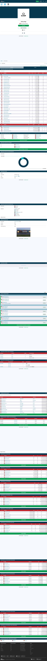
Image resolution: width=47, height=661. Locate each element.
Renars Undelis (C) (6, 105)
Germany (2, 649)
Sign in (41, 1)
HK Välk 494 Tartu (6, 297)
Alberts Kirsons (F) (3, 411)
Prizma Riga (21, 403)
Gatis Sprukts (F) (3, 406)
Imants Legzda (15, 137)
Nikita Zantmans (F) (6, 99)
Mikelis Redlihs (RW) (6, 91)
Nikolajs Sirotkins (38, 138)
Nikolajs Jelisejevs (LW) (7, 87)
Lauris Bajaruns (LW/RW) (7, 77)
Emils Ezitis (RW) (6, 76)
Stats (35, 67)
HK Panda (21, 411)
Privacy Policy (31, 648)
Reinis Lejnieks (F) (7, 501)
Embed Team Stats (43, 65)
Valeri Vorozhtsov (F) (6, 115)
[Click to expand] (46, 69)
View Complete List (23, 414)
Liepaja (21, 401)
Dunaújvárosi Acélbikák (7, 303)
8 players (14, 640)
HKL (33, 411)
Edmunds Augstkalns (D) (7, 104)
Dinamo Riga (6, 314)
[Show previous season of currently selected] (1, 63)
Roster (11, 67)
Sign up (37, 1)
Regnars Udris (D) (4, 306)
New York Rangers (22, 648)
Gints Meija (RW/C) (6, 110)
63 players (3, 640)
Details (44, 297)
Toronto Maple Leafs (22, 650)
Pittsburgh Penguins (22, 649)
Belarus (34, 412)
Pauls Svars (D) (6, 118)
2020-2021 (1, 356)
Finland (2, 648)
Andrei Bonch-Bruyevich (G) (7, 130)
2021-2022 (1, 354)
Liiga (16, 213)
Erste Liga (34, 400)
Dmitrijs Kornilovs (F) (7, 631)
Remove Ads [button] (26, 238)
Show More (23, 465)
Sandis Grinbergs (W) (6, 96)
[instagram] (22, 33)
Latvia (2, 74)
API (30, 650)
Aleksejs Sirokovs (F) (5, 296)
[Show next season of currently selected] (46, 63)
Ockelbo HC (5, 307)
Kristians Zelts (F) (7, 504)
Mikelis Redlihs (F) (5, 310)
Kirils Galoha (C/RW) (6, 79)
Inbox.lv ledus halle (16, 221)
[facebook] (24, 33)
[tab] (12, 67)
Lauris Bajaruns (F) (3, 398)
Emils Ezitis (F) (7, 477)
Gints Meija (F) (7, 531)
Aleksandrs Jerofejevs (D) (7, 85)
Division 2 (34, 409)
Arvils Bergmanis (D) (6, 93)
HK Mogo (21, 406)
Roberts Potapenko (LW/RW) (7, 113)
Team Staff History (23, 140)
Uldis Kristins (38, 137)
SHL (11, 647)
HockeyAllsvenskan (18, 212)
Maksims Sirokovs (17, 146)
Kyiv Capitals (21, 398)
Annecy (21, 409)
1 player (26, 640)
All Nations (2, 650)
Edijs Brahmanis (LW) (6, 88)
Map (19, 176)
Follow (23, 25)
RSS (30, 651)
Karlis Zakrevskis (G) (6, 127)
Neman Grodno (22, 412)
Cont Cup (9, 363)
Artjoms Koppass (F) (6, 116)
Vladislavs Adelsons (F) (5, 317)
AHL (11, 648)
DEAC (21, 400)
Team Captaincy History (23, 149)
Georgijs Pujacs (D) (6, 82)
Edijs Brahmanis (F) (3, 403)
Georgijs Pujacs (17, 144)
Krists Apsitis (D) (7, 513)
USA (1, 647)
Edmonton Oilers (22, 647)
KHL (16, 214)
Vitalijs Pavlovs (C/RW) (7, 101)
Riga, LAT (15, 176)
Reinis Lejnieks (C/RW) (7, 121)
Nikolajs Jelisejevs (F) (4, 412)
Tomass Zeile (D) (6, 107)
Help (30, 647)
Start (1, 60)
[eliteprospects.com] (2, 1)
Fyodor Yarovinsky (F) (6, 102)
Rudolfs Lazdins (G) (6, 129)
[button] (23, 25)
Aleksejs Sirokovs (15, 138)
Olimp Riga (15, 208)
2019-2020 (1, 357)
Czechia (16, 215)
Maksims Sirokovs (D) (5, 299)
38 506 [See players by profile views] (23, 30)
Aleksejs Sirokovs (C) (6, 90)
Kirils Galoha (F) (3, 400)
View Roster (15, 420)
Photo (31, 649)
